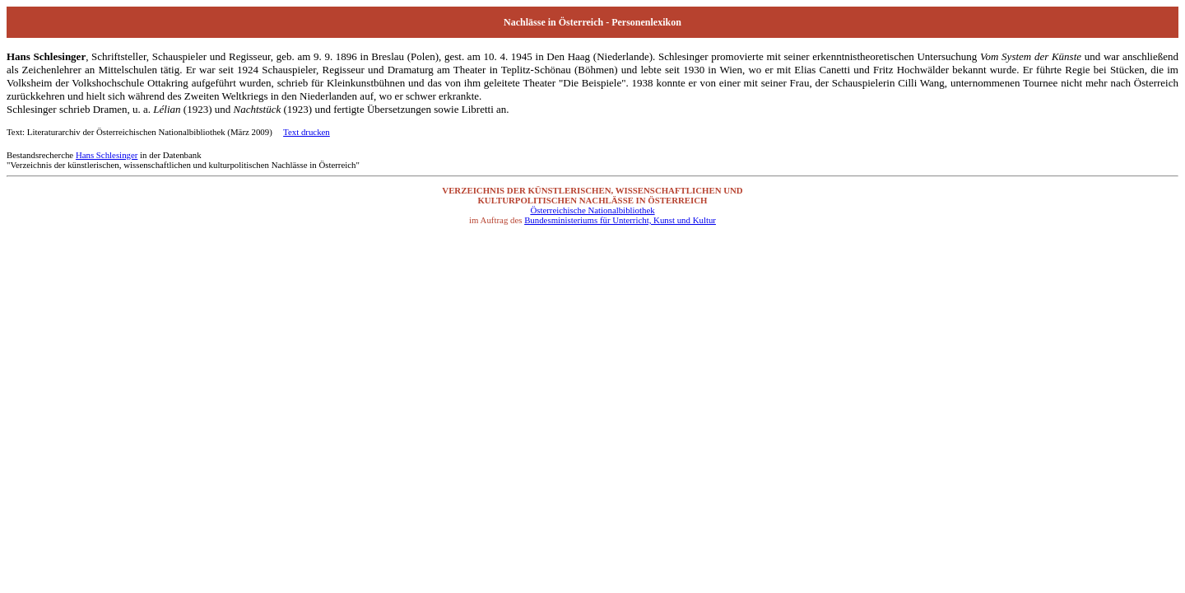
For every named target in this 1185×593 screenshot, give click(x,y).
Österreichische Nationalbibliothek (592, 210)
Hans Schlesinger (106, 155)
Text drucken (306, 132)
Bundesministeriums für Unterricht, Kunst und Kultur (620, 220)
